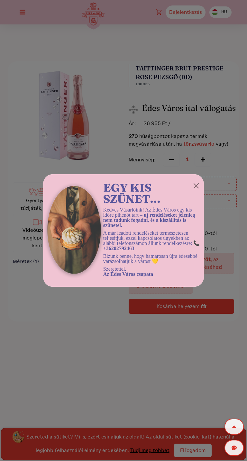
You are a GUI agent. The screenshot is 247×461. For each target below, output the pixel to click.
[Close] (196, 186)
